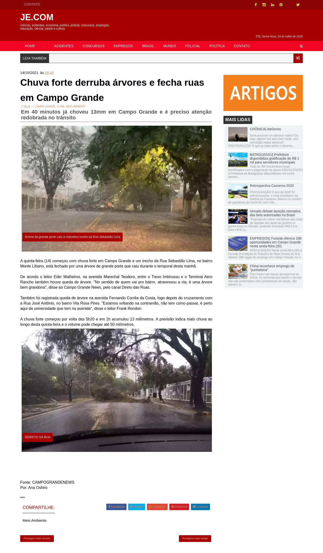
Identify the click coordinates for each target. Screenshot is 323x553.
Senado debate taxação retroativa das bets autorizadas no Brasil (274, 207)
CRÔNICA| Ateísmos (265, 123)
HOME (30, 40)
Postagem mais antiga (195, 532)
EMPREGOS (124, 40)
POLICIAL (193, 40)
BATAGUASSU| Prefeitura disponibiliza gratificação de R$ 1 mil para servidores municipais (274, 153)
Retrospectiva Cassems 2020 (271, 180)
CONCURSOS (94, 40)
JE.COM (37, 17)
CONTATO (33, 4)
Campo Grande (46, 101)
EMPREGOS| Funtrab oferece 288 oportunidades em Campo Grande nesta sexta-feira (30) (275, 236)
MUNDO (170, 40)
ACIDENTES (64, 40)
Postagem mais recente (37, 532)
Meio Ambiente (76, 101)
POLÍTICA (217, 40)
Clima (61, 101)
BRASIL (149, 40)
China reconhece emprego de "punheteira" (271, 262)
